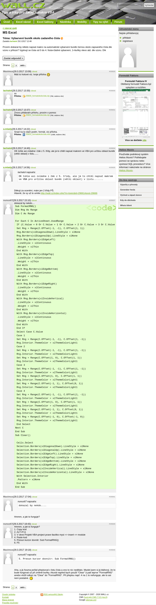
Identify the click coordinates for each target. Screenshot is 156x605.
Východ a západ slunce (131, 195)
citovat (34, 72)
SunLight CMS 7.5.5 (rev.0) (95, 597)
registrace (128, 41)
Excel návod (23, 21)
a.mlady (7, 129)
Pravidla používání (10, 603)
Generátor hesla (127, 190)
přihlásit (127, 37)
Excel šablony (45, 21)
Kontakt (5, 597)
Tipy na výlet (100, 21)
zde (144, 140)
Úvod (7, 21)
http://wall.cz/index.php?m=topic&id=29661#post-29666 (69, 193)
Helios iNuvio (126, 170)
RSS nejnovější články (52, 594)
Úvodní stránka (8, 594)
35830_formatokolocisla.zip (36, 96)
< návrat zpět (10, 28)
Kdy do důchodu (128, 200)
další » (22, 65)
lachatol (13, 41)
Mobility (82, 21)
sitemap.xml (91, 600)
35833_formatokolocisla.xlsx (36, 134)
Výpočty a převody (129, 184)
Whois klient (126, 205)
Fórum (118, 21)
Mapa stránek (8, 600)
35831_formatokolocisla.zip (36, 115)
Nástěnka (65, 21)
